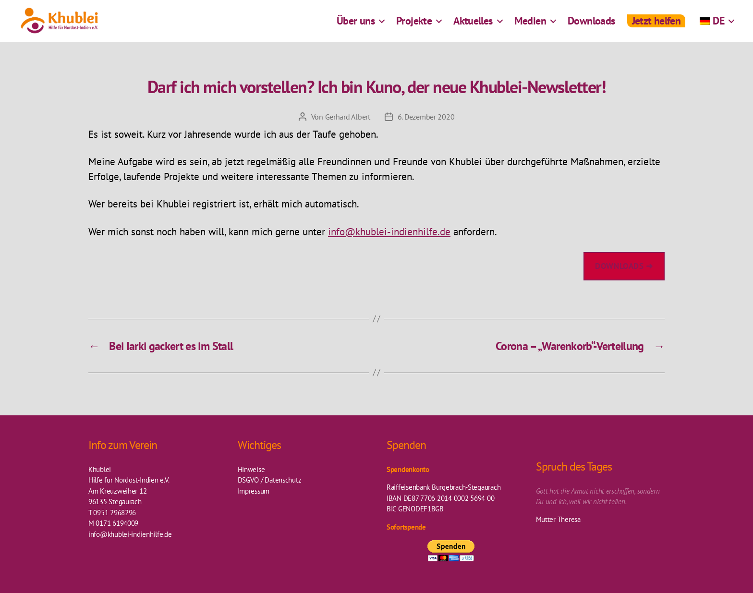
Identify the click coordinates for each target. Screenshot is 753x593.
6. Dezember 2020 (426, 116)
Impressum (254, 491)
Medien (530, 26)
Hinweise (251, 469)
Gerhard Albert (347, 116)
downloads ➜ (624, 266)
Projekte (414, 26)
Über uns (356, 26)
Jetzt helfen (656, 26)
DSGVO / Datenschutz (270, 479)
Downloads (591, 26)
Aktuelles (473, 26)
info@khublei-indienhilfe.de (389, 231)
